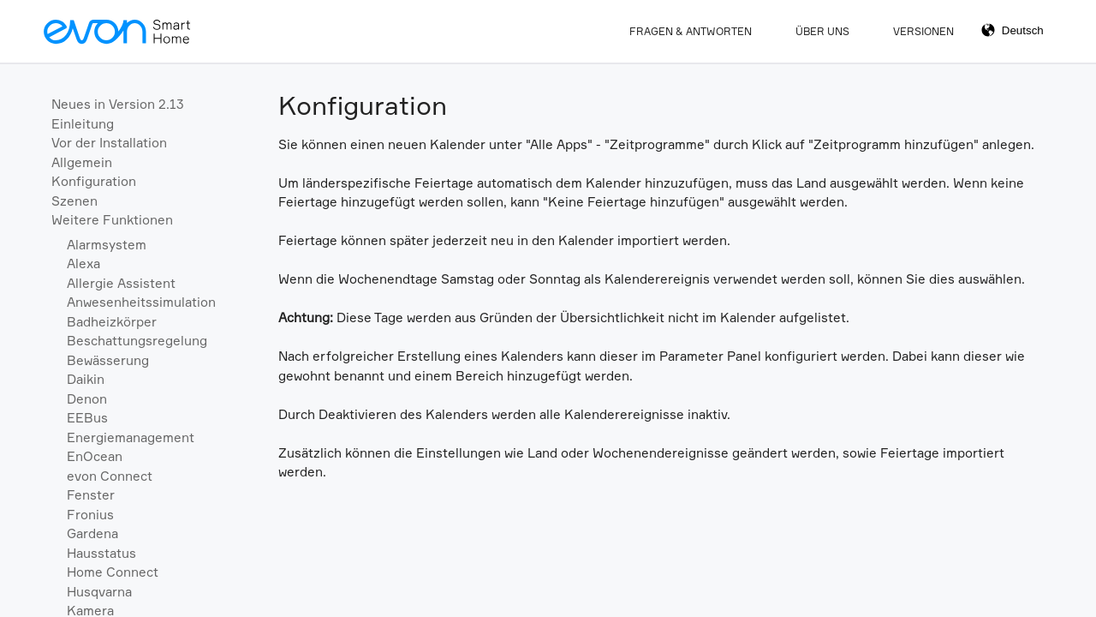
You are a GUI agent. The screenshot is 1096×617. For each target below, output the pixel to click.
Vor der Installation (109, 143)
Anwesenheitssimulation (141, 302)
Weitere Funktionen (112, 220)
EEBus (87, 418)
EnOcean (94, 456)
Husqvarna (99, 592)
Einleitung (82, 124)
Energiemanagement (130, 437)
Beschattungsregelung (137, 340)
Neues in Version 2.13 (117, 104)
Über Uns (822, 31)
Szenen (74, 201)
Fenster (91, 495)
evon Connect (109, 476)
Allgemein (81, 162)
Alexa (83, 263)
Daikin (85, 379)
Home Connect (112, 572)
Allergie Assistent (121, 283)
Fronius (90, 514)
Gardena (92, 533)
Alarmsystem (106, 245)
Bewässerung (108, 360)
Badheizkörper (112, 322)
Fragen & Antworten (690, 31)
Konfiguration (93, 181)
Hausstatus (101, 553)
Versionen (923, 31)
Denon (87, 399)
